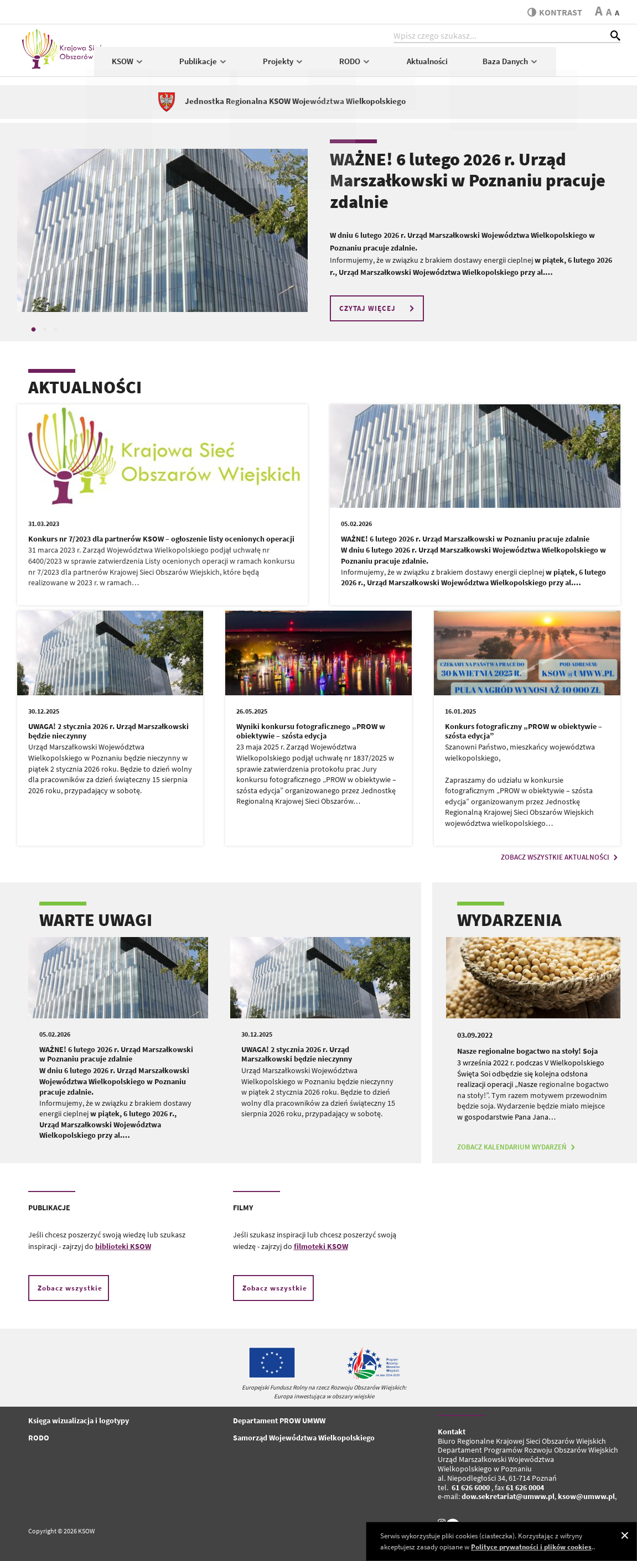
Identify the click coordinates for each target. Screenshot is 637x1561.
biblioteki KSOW (123, 1246)
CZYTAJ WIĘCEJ (378, 308)
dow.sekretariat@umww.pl (508, 1496)
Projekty (347, 64)
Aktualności (490, 64)
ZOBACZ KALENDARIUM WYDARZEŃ (517, 1147)
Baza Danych (574, 64)
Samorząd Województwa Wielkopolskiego (304, 1438)
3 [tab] (55, 329)
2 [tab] (44, 329)
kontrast (553, 12)
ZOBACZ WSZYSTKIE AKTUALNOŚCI (560, 857)
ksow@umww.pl (586, 1496)
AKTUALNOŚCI (85, 387)
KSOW (191, 64)
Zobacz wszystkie (70, 1288)
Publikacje (267, 64)
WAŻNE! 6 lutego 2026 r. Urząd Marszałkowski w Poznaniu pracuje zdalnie (467, 180)
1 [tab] (33, 329)
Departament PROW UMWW (279, 1420)
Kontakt (451, 1432)
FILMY (243, 1208)
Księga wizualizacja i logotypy (78, 1420)
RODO (419, 64)
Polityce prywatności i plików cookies (531, 1547)
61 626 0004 (525, 1487)
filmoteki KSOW (321, 1246)
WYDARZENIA (509, 920)
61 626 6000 (470, 1487)
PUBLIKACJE (49, 1208)
